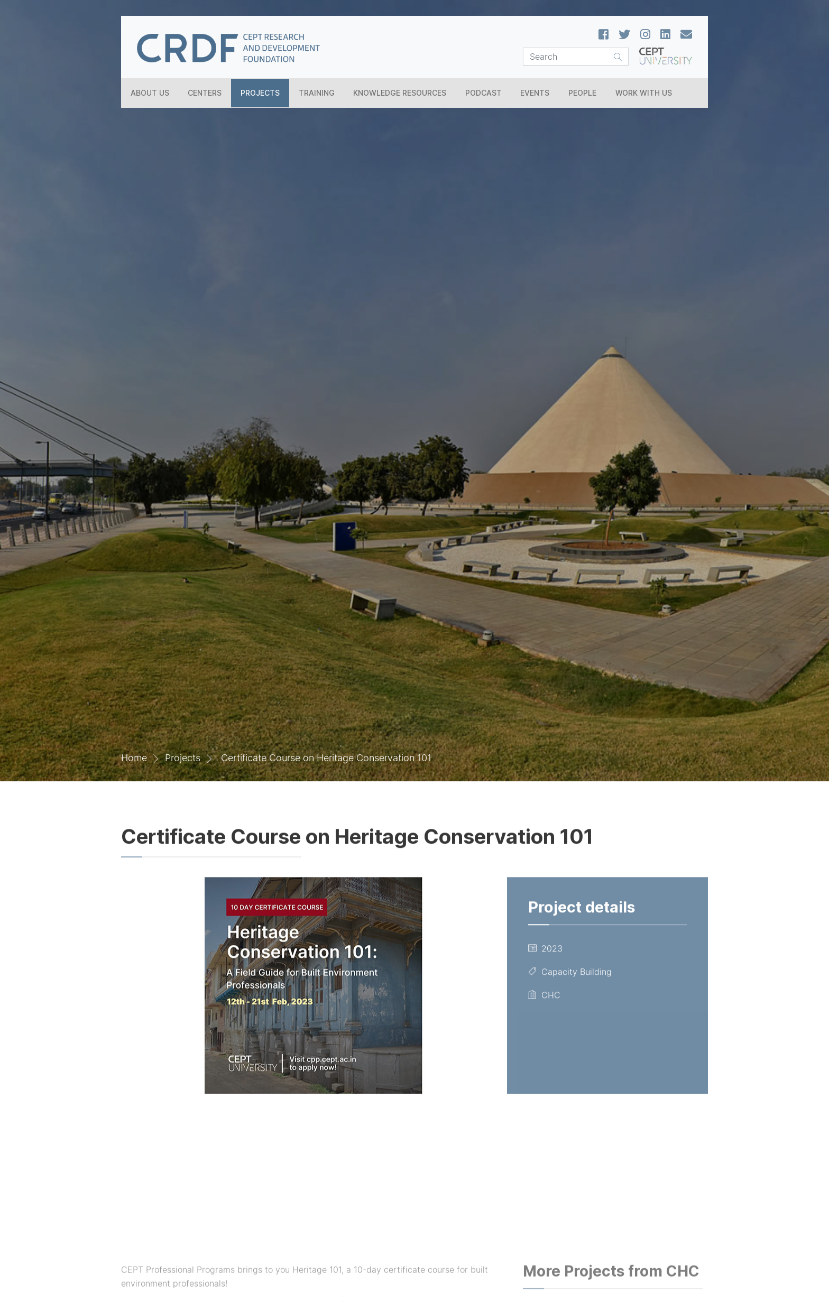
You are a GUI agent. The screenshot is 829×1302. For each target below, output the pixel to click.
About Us (150, 92)
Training (317, 92)
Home (134, 757)
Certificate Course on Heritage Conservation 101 (324, 757)
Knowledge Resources (399, 92)
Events (534, 92)
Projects (260, 92)
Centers (205, 92)
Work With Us (643, 92)
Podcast (483, 92)
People (582, 92)
